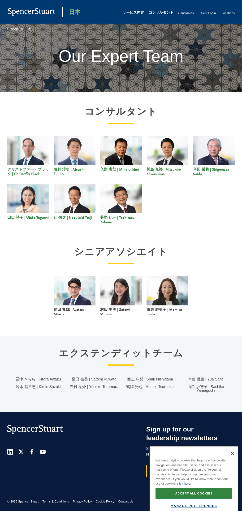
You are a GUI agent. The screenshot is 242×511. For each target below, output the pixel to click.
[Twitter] (21, 452)
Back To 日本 (21, 29)
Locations (228, 13)
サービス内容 (133, 13)
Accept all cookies (193, 498)
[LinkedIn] (10, 452)
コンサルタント (161, 13)
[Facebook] (32, 452)
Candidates (186, 13)
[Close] (232, 458)
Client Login (208, 13)
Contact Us (125, 501)
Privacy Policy (82, 501)
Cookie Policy (105, 501)
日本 (74, 12)
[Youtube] (43, 452)
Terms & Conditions (55, 501)
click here (183, 488)
